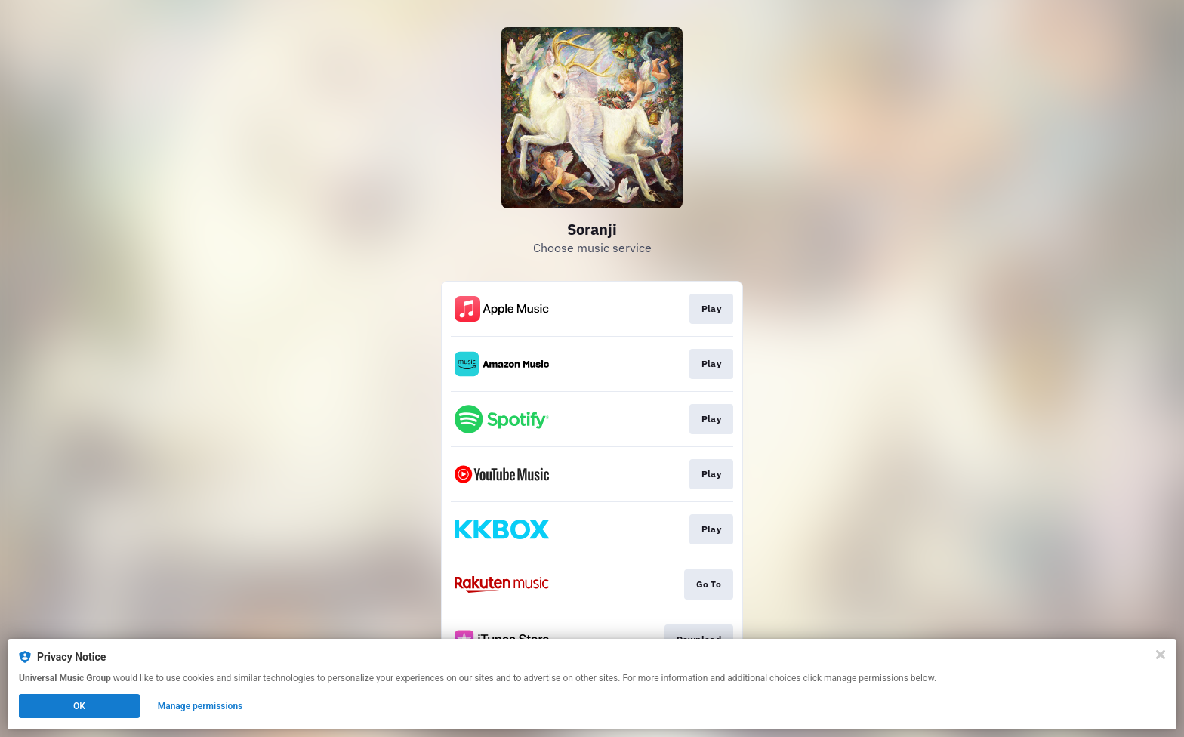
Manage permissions (200, 706)
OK (79, 706)
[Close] (1161, 655)
